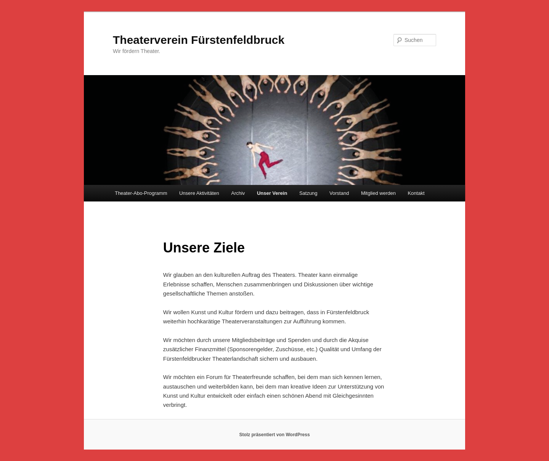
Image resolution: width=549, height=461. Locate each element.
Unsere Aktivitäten (199, 193)
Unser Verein (272, 193)
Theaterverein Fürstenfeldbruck (198, 40)
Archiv (238, 193)
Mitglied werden (378, 193)
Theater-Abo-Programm (141, 193)
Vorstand (339, 193)
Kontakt (416, 193)
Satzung (308, 193)
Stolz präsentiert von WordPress (274, 434)
